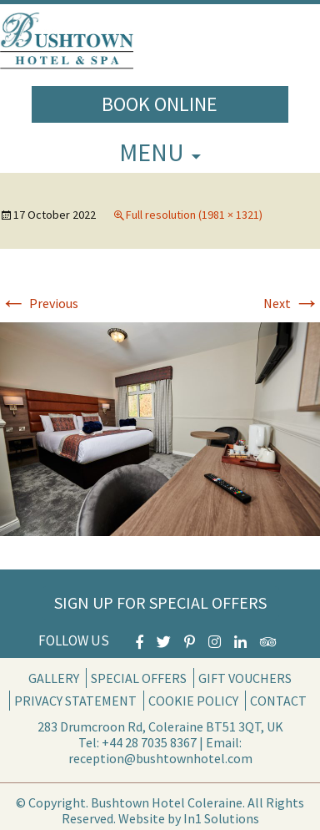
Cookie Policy (193, 700)
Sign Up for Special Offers (160, 602)
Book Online (160, 104)
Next (291, 303)
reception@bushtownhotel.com (160, 758)
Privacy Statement (75, 700)
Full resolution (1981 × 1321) (194, 214)
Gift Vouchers (245, 678)
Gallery (53, 678)
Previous (39, 303)
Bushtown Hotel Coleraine (166, 802)
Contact (278, 700)
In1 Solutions (221, 818)
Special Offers (139, 678)
